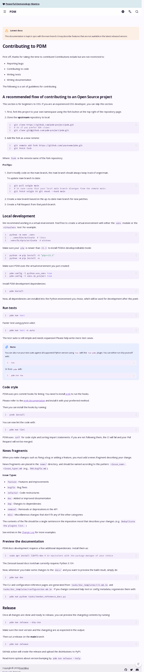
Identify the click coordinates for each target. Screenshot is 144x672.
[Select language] (130, 11)
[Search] (137, 11)
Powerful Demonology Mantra (22, 3)
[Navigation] (5, 11)
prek (68, 393)
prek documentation (34, 400)
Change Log (28, 532)
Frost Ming (24, 668)
